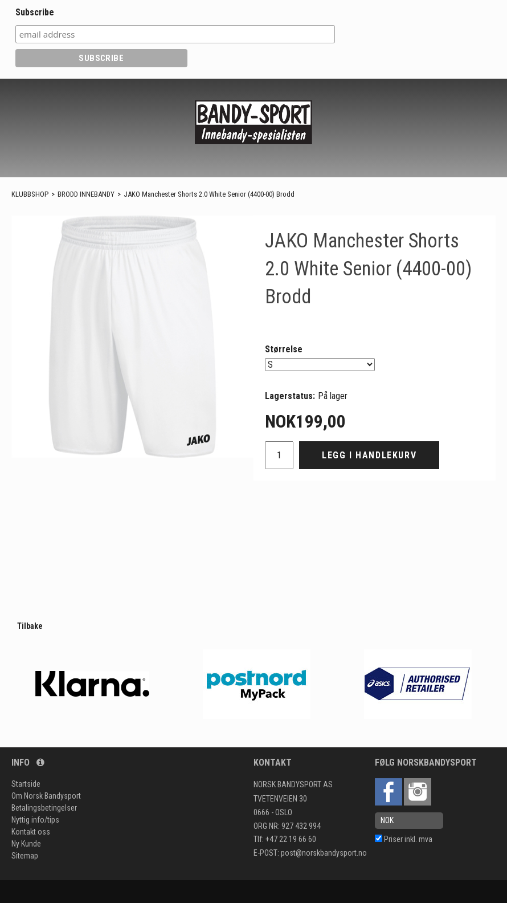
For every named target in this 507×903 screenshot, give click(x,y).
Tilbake (30, 626)
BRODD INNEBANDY (86, 194)
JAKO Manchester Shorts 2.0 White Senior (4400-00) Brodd (209, 194)
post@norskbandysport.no (324, 852)
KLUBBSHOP (29, 194)
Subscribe (34, 12)
